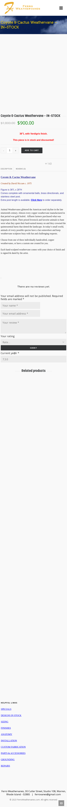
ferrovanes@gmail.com (48, 794)
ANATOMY (6, 734)
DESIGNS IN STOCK (11, 715)
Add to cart (32, 150)
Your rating (8, 336)
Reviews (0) (21, 169)
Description (6, 169)
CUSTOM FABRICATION (13, 747)
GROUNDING (8, 759)
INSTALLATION (9, 740)
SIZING (4, 721)
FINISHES (6, 728)
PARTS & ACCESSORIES (13, 753)
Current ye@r (10, 353)
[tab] (7, 168)
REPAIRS (5, 766)
